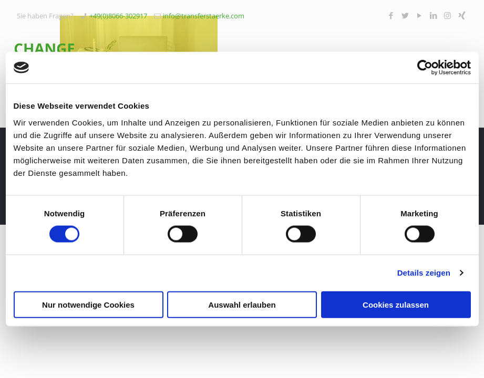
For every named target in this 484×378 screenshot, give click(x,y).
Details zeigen (423, 272)
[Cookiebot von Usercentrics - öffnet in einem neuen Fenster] (425, 68)
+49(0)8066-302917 (118, 15)
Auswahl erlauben (241, 304)
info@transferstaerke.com (203, 15)
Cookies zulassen (396, 304)
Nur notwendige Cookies (88, 304)
